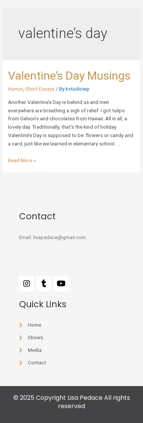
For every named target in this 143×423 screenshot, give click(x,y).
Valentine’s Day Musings (69, 75)
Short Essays (40, 89)
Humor (15, 89)
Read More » (22, 160)
